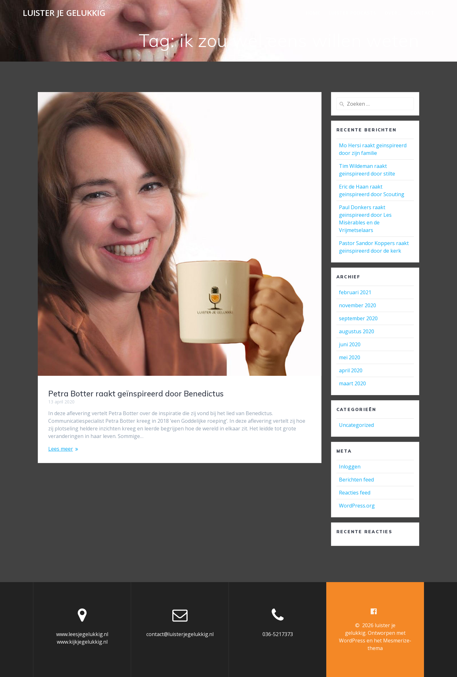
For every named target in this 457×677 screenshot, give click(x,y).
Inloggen (350, 466)
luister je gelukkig (64, 13)
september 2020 (358, 318)
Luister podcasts (352, 13)
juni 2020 (350, 344)
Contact (422, 13)
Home (313, 13)
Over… (393, 13)
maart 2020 (352, 383)
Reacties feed (354, 492)
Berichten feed (356, 479)
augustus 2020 (356, 331)
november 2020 (357, 305)
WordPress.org (357, 505)
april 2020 (350, 370)
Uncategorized (356, 424)
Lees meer (60, 448)
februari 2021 (355, 292)
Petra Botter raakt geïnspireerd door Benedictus (136, 393)
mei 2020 (349, 357)
